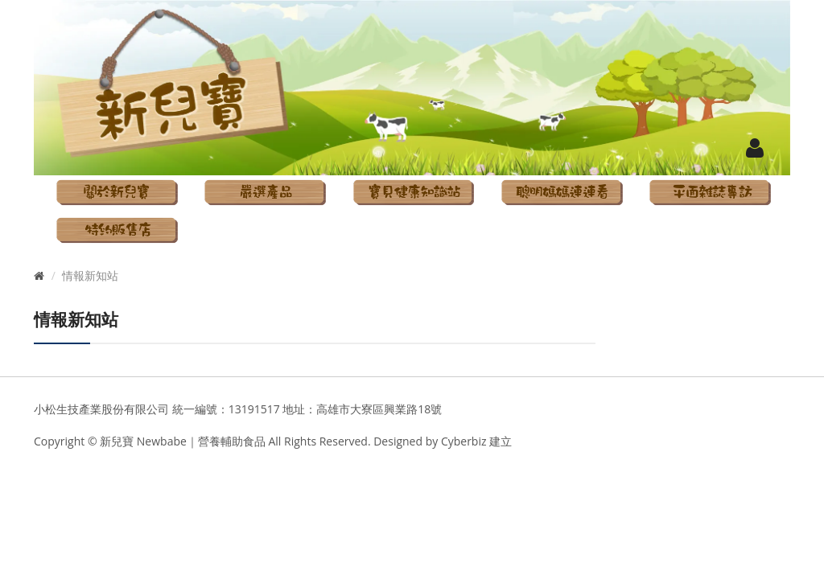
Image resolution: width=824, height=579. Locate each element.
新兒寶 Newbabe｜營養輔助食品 (183, 441)
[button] (754, 147)
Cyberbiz (462, 441)
